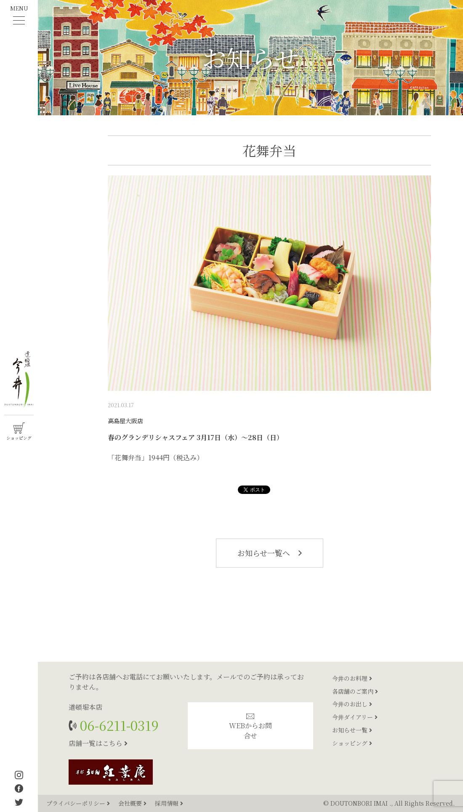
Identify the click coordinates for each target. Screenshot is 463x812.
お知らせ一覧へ (269, 552)
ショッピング (352, 743)
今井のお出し (352, 704)
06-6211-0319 (118, 725)
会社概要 (133, 803)
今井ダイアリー (355, 717)
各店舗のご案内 (355, 691)
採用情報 (169, 803)
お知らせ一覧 (352, 730)
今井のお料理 (352, 678)
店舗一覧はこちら (98, 743)
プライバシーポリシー (79, 803)
